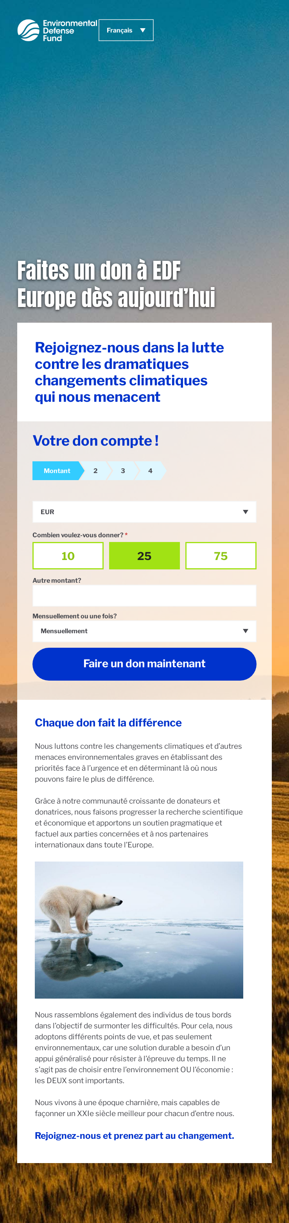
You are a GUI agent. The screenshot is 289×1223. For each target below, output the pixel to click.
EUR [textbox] (47, 512)
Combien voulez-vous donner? (80, 535)
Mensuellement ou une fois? (74, 616)
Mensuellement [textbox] (64, 631)
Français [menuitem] (120, 30)
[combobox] (144, 512)
